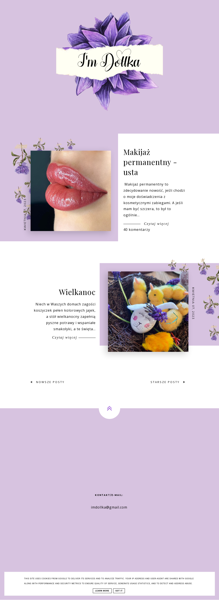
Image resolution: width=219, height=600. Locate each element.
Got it (119, 591)
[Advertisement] (109, 457)
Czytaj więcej (156, 229)
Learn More (102, 591)
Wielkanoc (77, 297)
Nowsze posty (50, 382)
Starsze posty (166, 382)
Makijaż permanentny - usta (150, 167)
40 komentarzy (136, 234)
